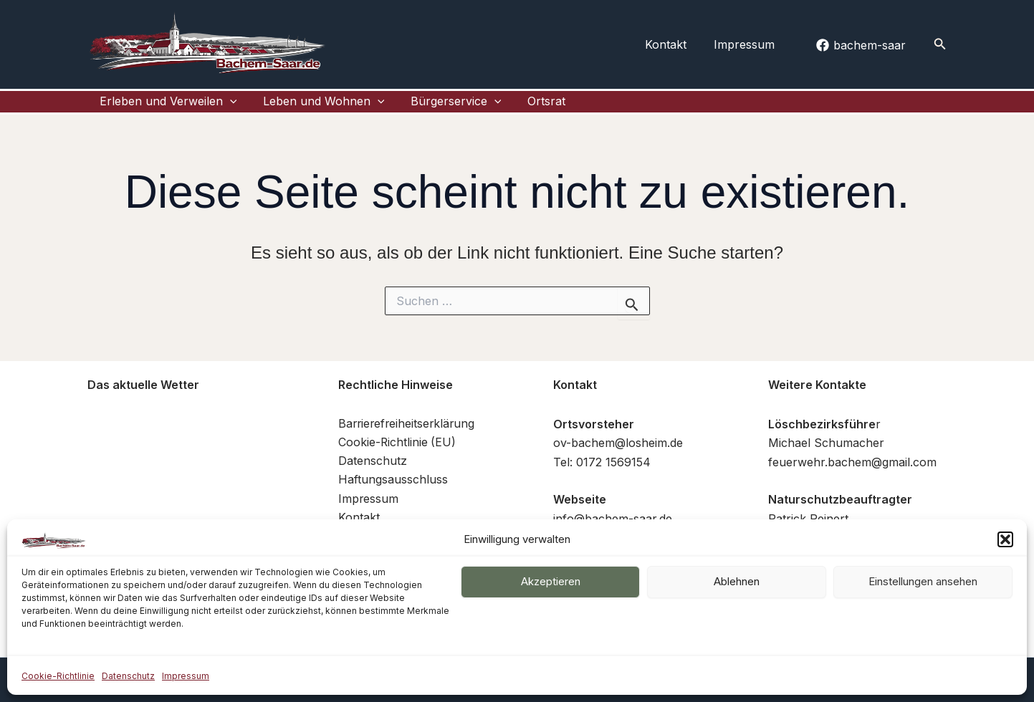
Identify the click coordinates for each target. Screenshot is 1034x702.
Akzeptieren (550, 581)
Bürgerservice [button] (420, 107)
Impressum (185, 675)
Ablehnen (737, 581)
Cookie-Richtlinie (58, 675)
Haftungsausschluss (393, 491)
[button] (1005, 539)
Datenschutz (128, 675)
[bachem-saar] (861, 45)
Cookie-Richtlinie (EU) (397, 454)
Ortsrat (498, 107)
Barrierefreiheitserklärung (408, 435)
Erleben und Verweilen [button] (158, 107)
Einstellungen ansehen (922, 581)
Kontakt (673, 44)
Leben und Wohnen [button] (301, 107)
